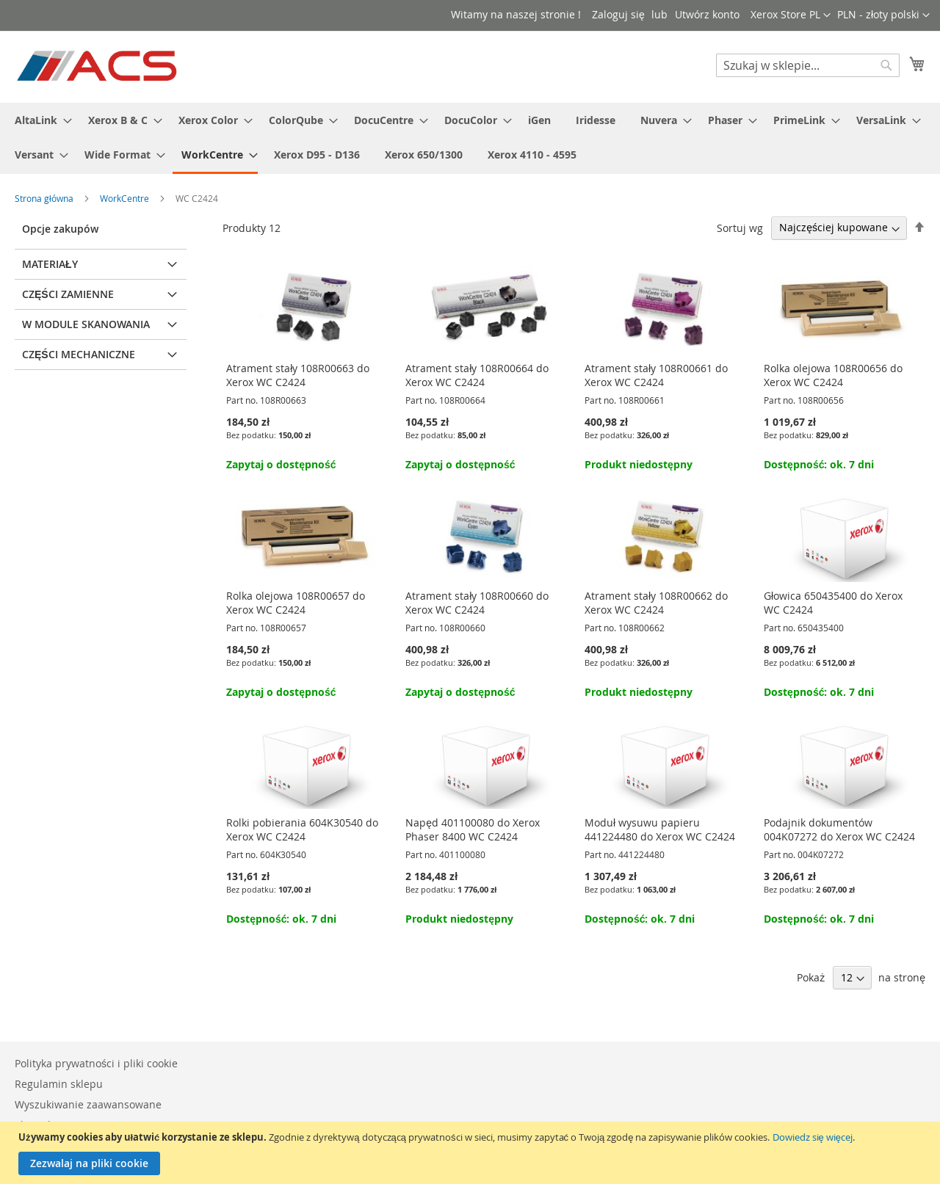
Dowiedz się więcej (813, 1137)
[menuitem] (39, 120)
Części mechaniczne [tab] (78, 354)
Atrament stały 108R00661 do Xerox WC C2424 (656, 375)
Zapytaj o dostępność (281, 464)
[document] (471, 1152)
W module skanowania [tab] (86, 324)
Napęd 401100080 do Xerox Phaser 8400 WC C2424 (472, 829)
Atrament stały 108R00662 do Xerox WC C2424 (656, 603)
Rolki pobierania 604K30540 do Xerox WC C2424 (302, 829)
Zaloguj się (618, 14)
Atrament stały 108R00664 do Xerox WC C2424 (477, 375)
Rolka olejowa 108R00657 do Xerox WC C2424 (295, 603)
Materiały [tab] (50, 264)
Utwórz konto (707, 14)
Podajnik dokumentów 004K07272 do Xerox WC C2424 (839, 829)
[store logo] (98, 66)
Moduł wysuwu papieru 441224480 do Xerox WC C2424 (660, 829)
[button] (883, 15)
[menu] (470, 138)
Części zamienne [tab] (68, 294)
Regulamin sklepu (59, 1084)
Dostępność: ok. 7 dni (819, 464)
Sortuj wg (740, 227)
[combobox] (808, 65)
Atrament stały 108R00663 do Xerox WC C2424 (297, 375)
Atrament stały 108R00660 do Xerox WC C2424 (477, 603)
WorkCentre (125, 198)
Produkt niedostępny (639, 464)
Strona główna (45, 198)
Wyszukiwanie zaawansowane (88, 1104)
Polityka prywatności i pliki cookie (96, 1063)
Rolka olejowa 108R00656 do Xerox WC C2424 (833, 375)
